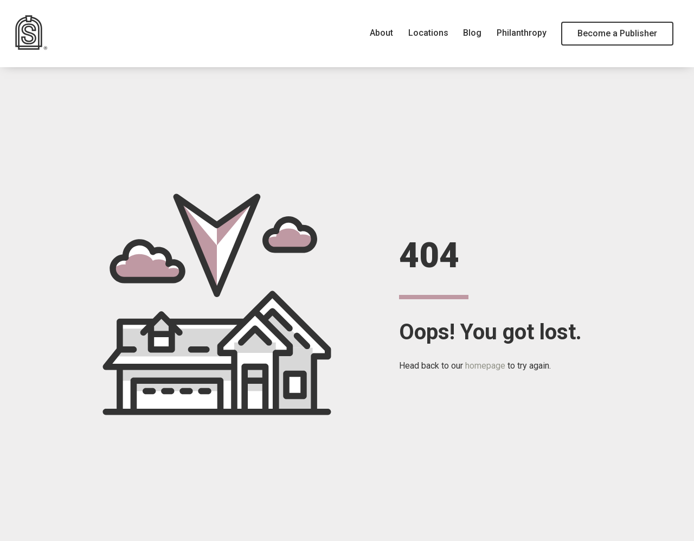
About (381, 33)
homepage (485, 365)
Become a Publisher (617, 33)
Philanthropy (522, 33)
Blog (472, 33)
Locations (428, 33)
